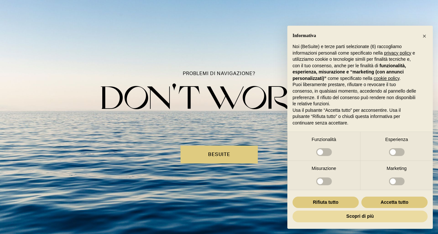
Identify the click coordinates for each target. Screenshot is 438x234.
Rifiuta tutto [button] (326, 202)
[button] (424, 36)
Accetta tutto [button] (394, 202)
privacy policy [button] (397, 53)
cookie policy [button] (386, 78)
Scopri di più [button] (360, 216)
